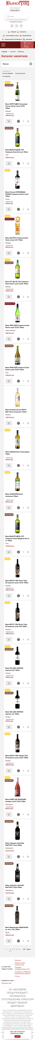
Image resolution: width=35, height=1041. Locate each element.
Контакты (23, 32)
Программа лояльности (16, 21)
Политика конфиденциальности (22, 968)
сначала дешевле (7, 73)
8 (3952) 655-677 (15, 10)
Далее (29, 949)
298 (24, 949)
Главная (13, 32)
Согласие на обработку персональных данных (23, 972)
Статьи (17, 976)
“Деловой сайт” (6, 983)
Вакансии (29, 39)
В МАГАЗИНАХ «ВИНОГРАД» (21, 1039)
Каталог (13, 51)
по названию (6, 76)
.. (21, 949)
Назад (6, 949)
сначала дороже (20, 73)
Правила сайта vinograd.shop (20, 963)
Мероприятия (26, 35)
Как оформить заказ (12, 35)
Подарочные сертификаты (13, 39)
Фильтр (21, 51)
